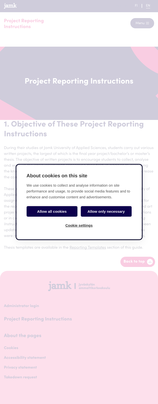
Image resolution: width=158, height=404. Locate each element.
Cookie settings (79, 225)
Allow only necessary (106, 211)
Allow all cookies (52, 211)
